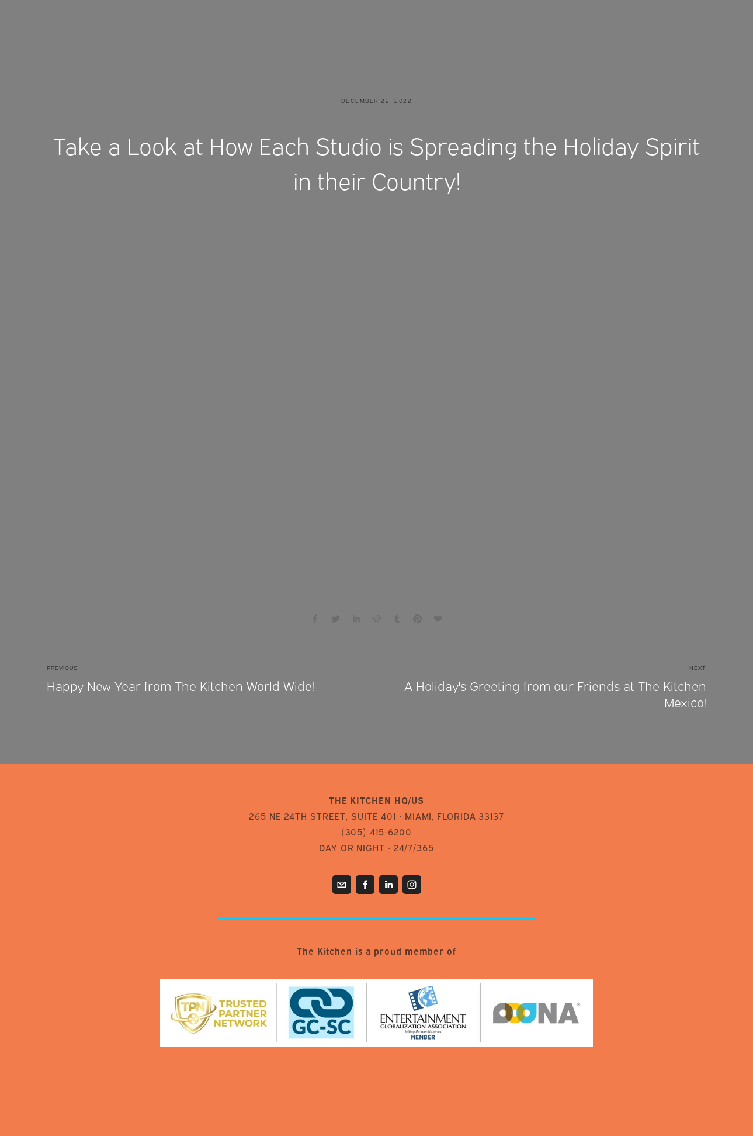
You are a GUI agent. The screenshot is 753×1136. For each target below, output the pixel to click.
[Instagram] (411, 884)
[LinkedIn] (388, 884)
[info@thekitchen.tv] (341, 884)
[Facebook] (365, 884)
